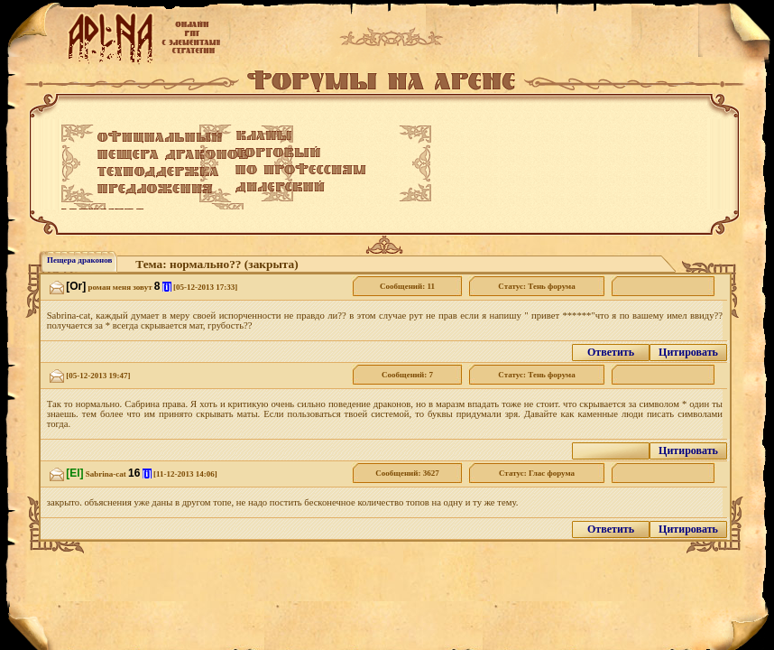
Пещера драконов (79, 260)
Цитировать (688, 352)
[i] (166, 287)
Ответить (610, 352)
